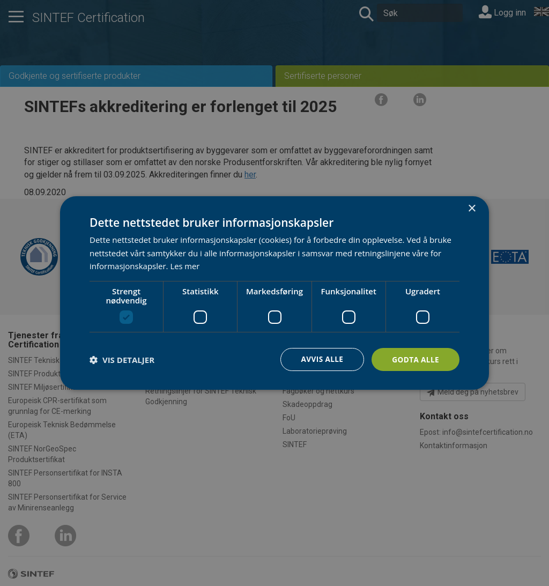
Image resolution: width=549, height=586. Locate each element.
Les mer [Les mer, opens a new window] (185, 266)
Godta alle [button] (415, 359)
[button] (122, 360)
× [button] (472, 208)
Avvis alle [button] (320, 359)
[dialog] (274, 293)
